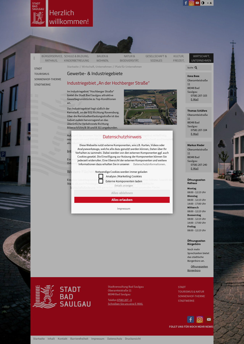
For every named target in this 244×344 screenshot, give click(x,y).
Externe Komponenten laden (124, 181)
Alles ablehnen (122, 193)
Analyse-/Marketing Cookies (124, 176)
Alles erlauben (122, 200)
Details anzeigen (124, 185)
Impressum (123, 208)
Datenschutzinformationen (149, 164)
